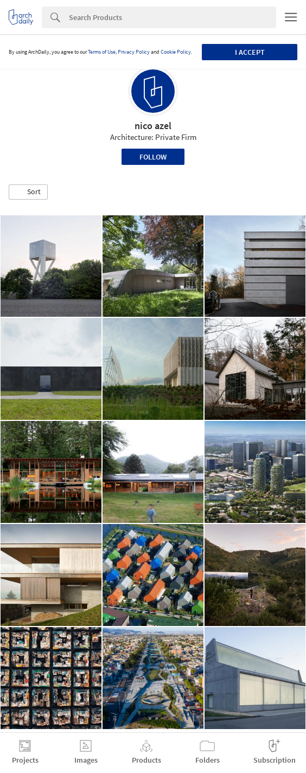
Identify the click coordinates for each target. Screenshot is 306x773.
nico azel (153, 125)
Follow (153, 157)
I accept (250, 52)
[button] (28, 192)
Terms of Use (102, 51)
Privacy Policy (134, 51)
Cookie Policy (176, 51)
